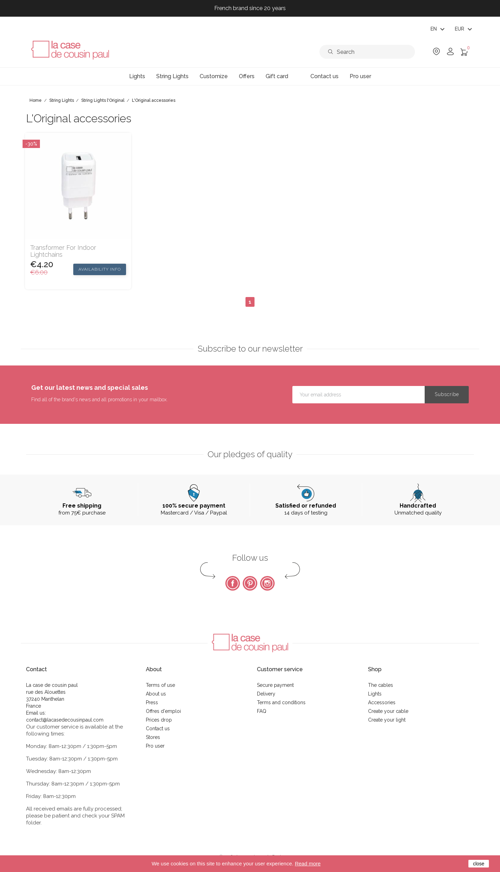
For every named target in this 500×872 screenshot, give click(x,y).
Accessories (381, 702)
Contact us (158, 728)
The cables (380, 685)
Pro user (155, 746)
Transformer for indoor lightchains (63, 251)
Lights (375, 694)
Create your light (387, 720)
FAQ (261, 711)
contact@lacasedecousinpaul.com (64, 720)
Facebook (232, 583)
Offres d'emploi (163, 711)
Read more (307, 863)
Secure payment (275, 685)
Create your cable (388, 711)
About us (156, 694)
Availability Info (99, 269)
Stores (153, 737)
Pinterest (250, 583)
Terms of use (160, 685)
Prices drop (159, 720)
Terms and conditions (281, 702)
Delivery (266, 694)
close (478, 863)
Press (152, 702)
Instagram (267, 583)
